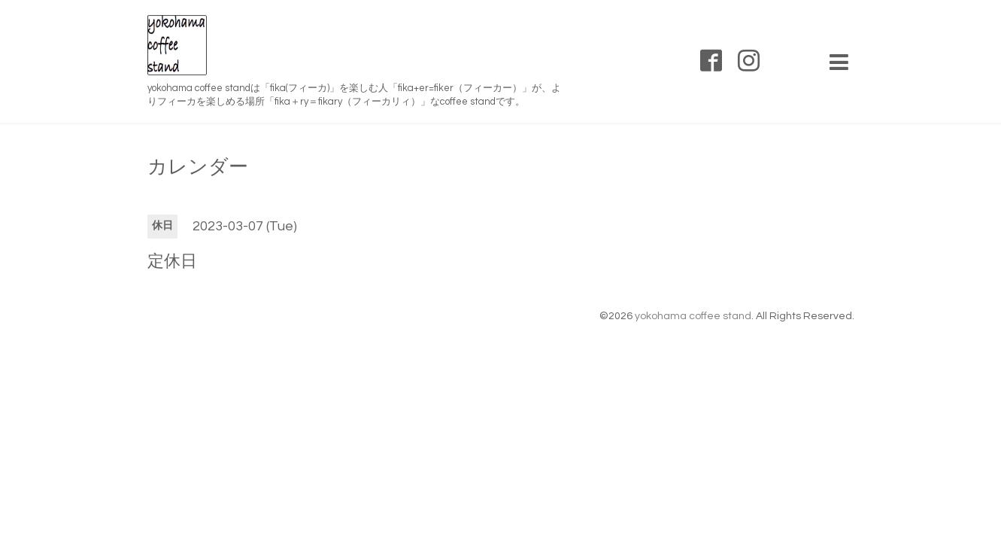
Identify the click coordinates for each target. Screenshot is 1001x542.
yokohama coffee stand (693, 316)
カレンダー (197, 167)
